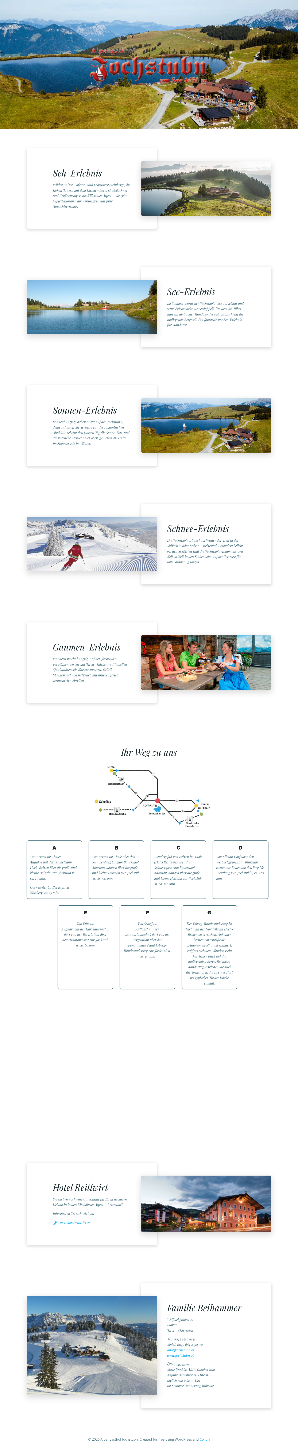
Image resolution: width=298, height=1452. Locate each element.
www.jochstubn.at (180, 1355)
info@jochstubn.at (180, 1350)
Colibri (205, 1439)
